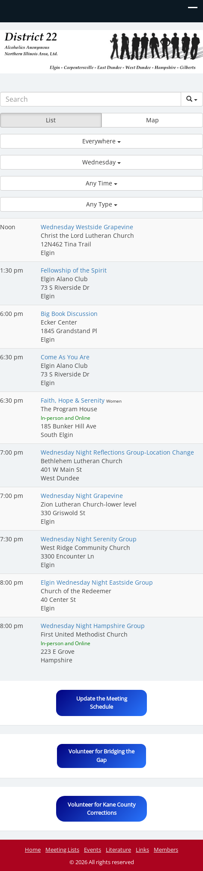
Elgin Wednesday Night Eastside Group (97, 582)
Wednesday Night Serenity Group (89, 539)
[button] (101, 141)
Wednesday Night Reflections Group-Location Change (117, 452)
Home (33, 849)
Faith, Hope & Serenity (73, 400)
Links (142, 849)
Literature (118, 849)
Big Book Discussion (69, 314)
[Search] (90, 99)
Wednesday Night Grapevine (82, 496)
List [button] (51, 120)
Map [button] (152, 120)
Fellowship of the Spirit (74, 270)
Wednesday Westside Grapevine (87, 227)
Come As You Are (65, 357)
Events (92, 849)
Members (166, 849)
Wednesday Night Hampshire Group (93, 626)
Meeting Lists (62, 849)
